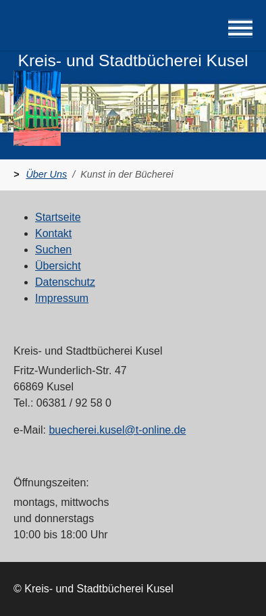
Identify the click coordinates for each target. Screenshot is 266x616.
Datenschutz (65, 282)
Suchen (53, 249)
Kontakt (53, 233)
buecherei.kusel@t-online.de (117, 430)
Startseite (58, 217)
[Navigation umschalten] (240, 28)
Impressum (61, 298)
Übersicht (58, 266)
